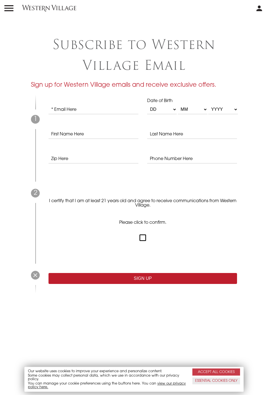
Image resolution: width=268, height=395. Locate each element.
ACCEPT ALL (216, 372)
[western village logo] (49, 8)
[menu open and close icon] (9, 8)
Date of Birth (192, 106)
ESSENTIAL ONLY (216, 381)
